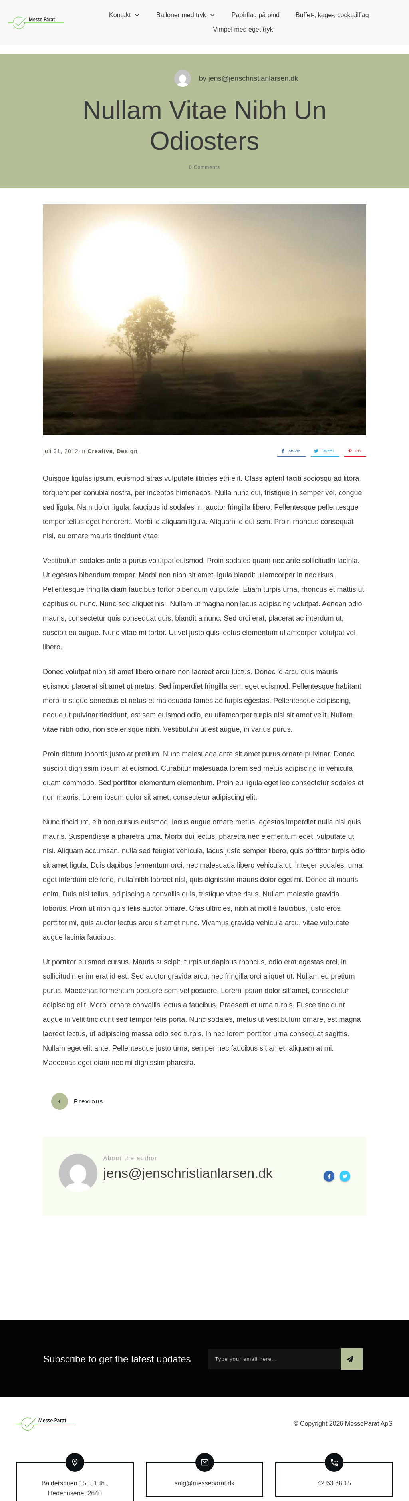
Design (127, 442)
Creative (100, 442)
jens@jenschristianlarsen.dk (253, 69)
